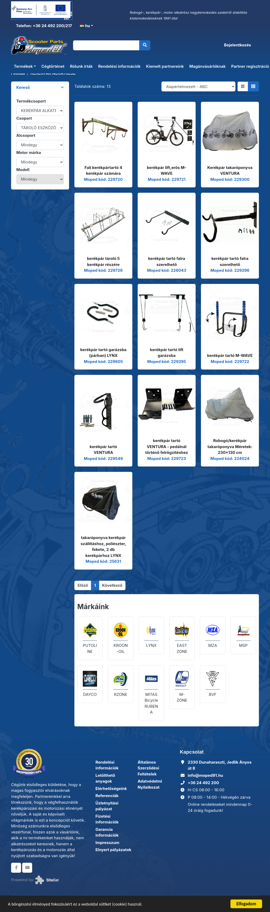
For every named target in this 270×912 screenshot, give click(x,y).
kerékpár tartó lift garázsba (166, 352)
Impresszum (107, 842)
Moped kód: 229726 (103, 270)
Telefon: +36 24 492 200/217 (43, 25)
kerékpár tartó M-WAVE (230, 355)
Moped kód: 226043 (166, 270)
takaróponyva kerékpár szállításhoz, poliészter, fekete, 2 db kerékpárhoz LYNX (103, 546)
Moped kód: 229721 (166, 179)
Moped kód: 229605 (103, 361)
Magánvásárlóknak (207, 66)
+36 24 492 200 (203, 782)
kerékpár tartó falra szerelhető (166, 261)
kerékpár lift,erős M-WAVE (166, 170)
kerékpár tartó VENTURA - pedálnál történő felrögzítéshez (166, 446)
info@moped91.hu (205, 775)
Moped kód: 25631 (103, 561)
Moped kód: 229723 (166, 458)
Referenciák (107, 795)
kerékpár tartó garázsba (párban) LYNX (103, 352)
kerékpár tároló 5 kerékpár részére (103, 261)
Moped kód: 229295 (166, 361)
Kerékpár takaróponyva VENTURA (229, 170)
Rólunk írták (81, 66)
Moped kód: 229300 (230, 179)
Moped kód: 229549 (103, 458)
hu (85, 25)
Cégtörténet (52, 66)
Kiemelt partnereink (165, 66)
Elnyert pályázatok (113, 849)
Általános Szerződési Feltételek (148, 768)
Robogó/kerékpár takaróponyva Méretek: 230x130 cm (230, 446)
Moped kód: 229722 (230, 361)
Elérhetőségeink (111, 788)
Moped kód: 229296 (229, 270)
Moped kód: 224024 (229, 458)
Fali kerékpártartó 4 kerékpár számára (103, 170)
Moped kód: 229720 (103, 179)
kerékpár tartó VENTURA (103, 449)
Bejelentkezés (237, 44)
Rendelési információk (119, 66)
